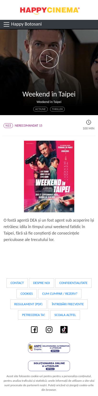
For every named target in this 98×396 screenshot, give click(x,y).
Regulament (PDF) (28, 304)
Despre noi (41, 283)
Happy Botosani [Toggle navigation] (22, 24)
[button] (49, 59)
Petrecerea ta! (33, 315)
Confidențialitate (73, 283)
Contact (17, 283)
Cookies (27, 293)
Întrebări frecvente (68, 304)
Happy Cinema (49, 10)
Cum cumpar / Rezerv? (59, 293)
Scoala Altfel (65, 315)
